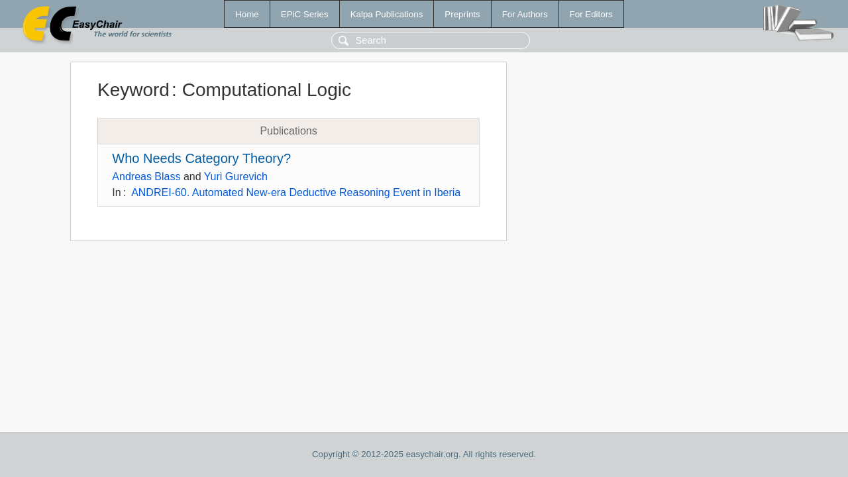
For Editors (591, 14)
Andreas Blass (146, 176)
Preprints (462, 14)
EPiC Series (305, 14)
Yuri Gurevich (236, 176)
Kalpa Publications (386, 14)
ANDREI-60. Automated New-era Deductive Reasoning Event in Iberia (295, 192)
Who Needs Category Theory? (201, 158)
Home (247, 14)
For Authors (525, 14)
